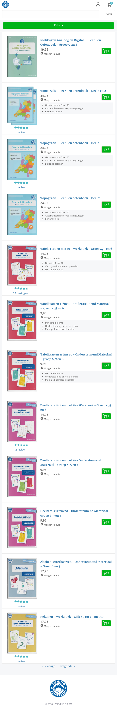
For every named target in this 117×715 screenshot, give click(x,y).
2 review (20, 449)
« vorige (50, 666)
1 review (20, 132)
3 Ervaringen (20, 293)
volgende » (67, 666)
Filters (58, 25)
